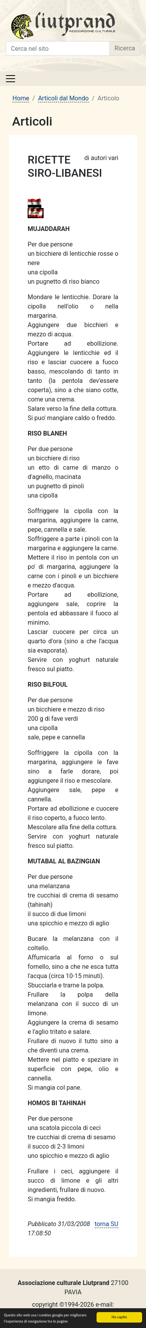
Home (20, 98)
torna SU (106, 1224)
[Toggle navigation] (10, 78)
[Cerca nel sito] (58, 48)
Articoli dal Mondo (63, 98)
